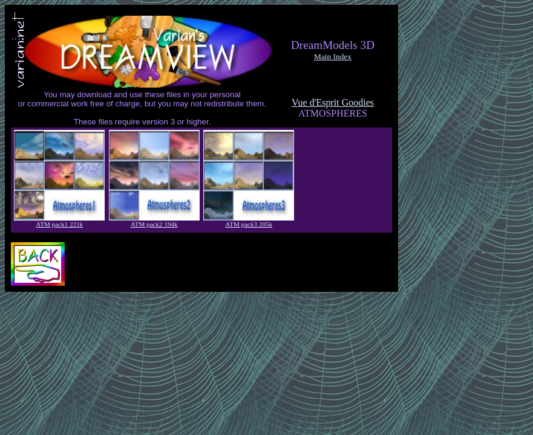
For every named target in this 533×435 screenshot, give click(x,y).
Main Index (333, 56)
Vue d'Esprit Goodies (333, 102)
